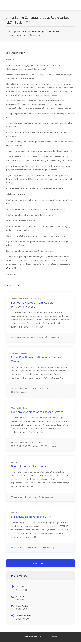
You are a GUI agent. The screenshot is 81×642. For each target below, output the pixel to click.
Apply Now (40, 563)
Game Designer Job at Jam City (29, 466)
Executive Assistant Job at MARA (31, 517)
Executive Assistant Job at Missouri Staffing (37, 412)
